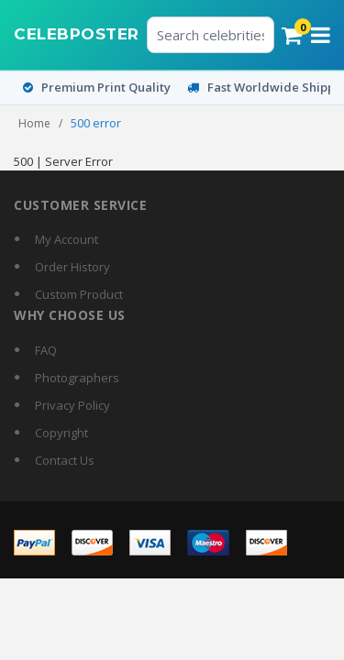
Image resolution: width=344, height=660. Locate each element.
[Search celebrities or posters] (211, 34)
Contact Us (64, 460)
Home (34, 123)
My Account (66, 239)
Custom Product (79, 294)
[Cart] (292, 35)
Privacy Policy (72, 405)
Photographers (77, 377)
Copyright (61, 432)
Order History (72, 266)
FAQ (46, 350)
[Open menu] (320, 35)
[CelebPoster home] (76, 35)
